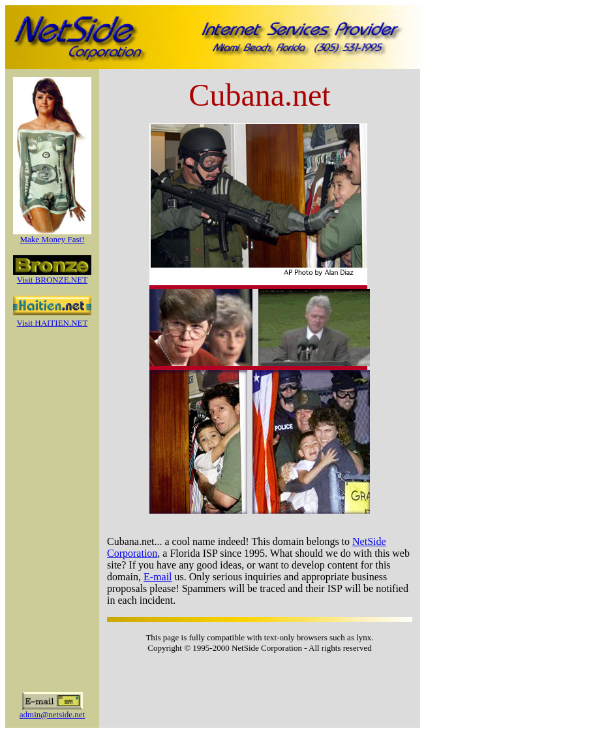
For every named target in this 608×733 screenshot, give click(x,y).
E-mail (158, 576)
